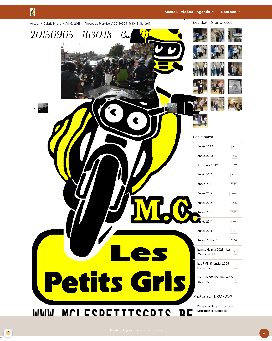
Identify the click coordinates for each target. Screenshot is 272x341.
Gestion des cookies (149, 331)
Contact (229, 12)
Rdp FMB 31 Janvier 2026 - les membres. (217, 267)
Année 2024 (217, 147)
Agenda (203, 12)
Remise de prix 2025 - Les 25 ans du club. (217, 253)
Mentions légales (121, 331)
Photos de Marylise (97, 24)
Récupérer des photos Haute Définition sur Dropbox (215, 309)
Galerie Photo (52, 24)
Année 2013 (217, 232)
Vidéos (187, 12)
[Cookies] (8, 333)
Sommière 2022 (217, 166)
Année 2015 (72, 24)
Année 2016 (217, 203)
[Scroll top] (264, 333)
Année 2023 (217, 156)
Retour (107, 108)
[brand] (33, 12)
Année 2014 (217, 222)
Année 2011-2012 (217, 241)
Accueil (171, 12)
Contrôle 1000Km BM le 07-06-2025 (217, 281)
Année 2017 (217, 194)
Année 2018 (217, 185)
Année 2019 (217, 175)
